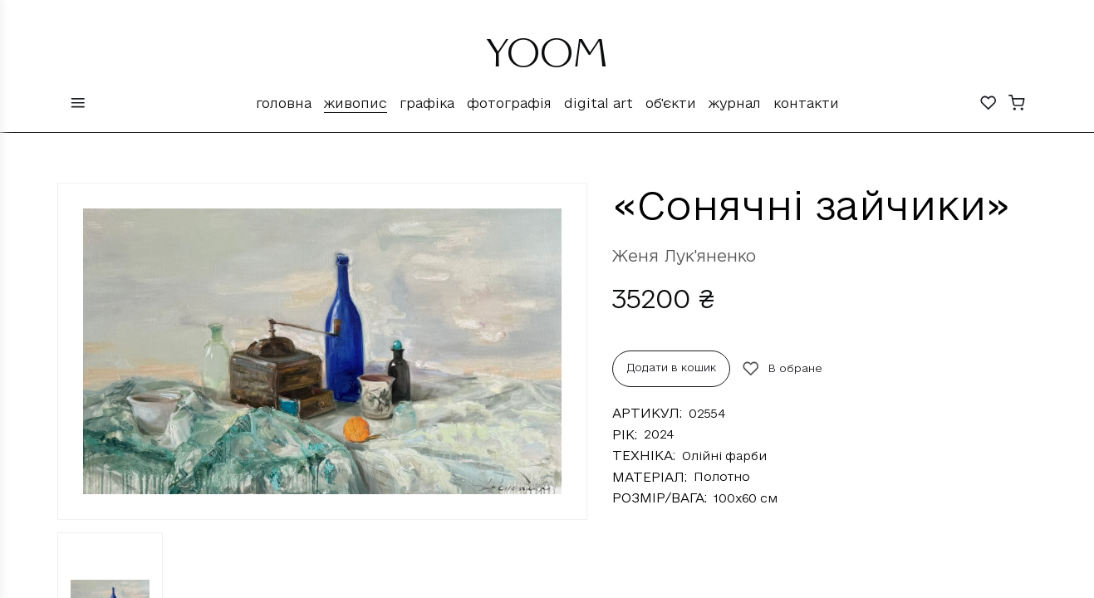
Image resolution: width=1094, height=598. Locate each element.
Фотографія (509, 103)
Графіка (427, 103)
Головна (284, 103)
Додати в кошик (671, 367)
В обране (782, 368)
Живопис (355, 103)
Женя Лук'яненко (684, 256)
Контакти (806, 103)
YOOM (547, 59)
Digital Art (598, 103)
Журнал (735, 103)
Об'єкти (670, 103)
